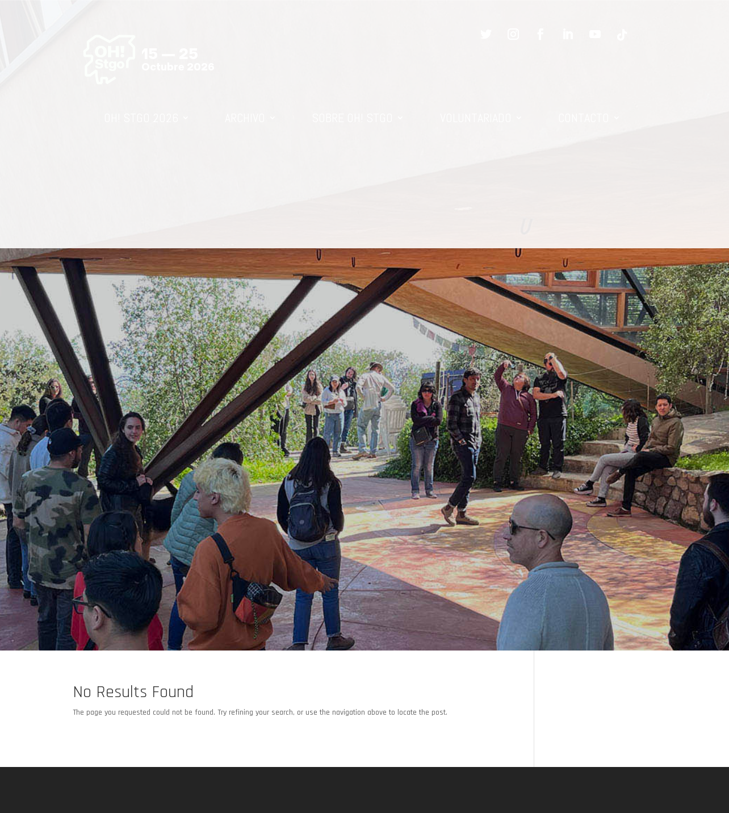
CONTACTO (583, 118)
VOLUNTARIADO (476, 118)
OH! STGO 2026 (141, 118)
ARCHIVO (245, 118)
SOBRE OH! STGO (352, 118)
